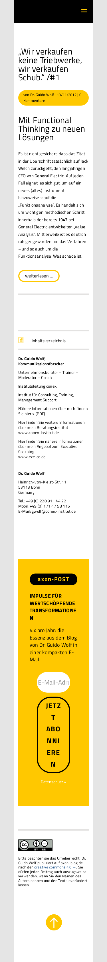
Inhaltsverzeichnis (49, 340)
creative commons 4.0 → (55, 867)
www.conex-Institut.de (38, 433)
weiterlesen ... (39, 275)
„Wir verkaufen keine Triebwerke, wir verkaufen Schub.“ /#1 (50, 64)
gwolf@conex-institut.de (54, 511)
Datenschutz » (53, 782)
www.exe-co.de (32, 457)
